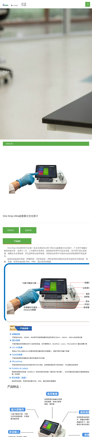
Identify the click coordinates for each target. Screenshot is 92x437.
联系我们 (10, 230)
